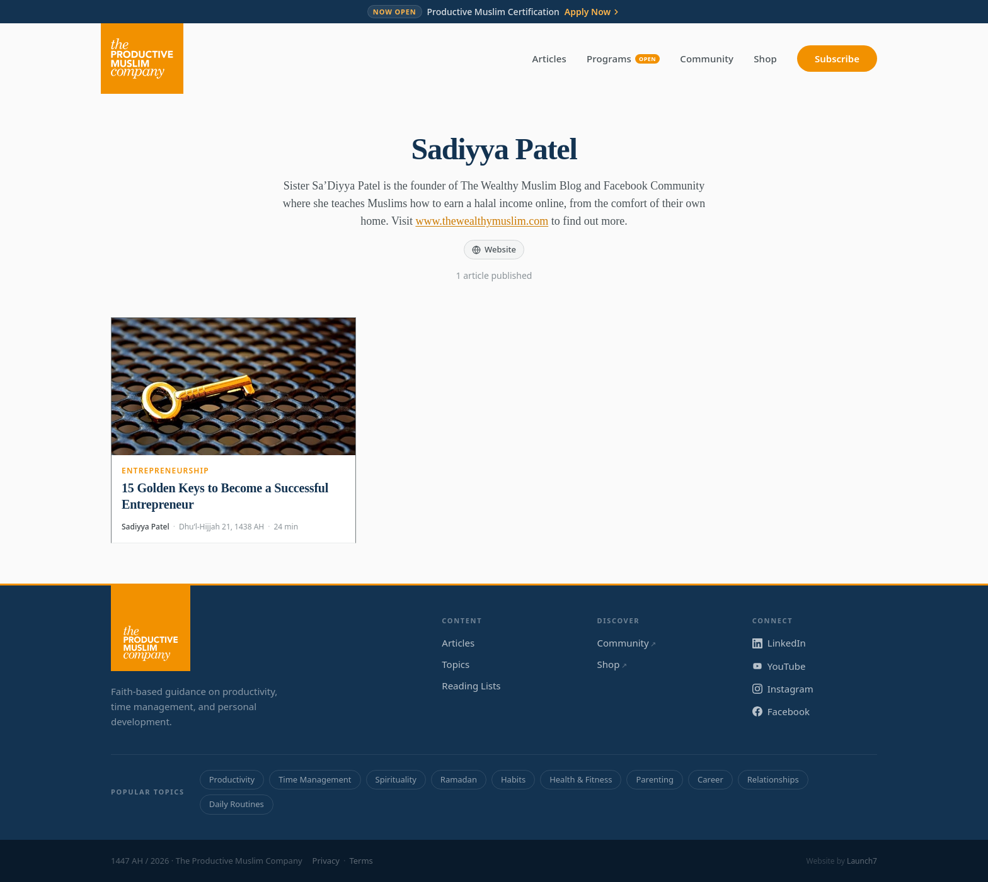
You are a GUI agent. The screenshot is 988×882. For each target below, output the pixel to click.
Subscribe (837, 58)
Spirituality (396, 779)
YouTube (779, 666)
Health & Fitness (580, 779)
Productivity (232, 779)
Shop (765, 58)
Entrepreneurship (165, 470)
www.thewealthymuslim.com (481, 221)
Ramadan (458, 779)
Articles (549, 58)
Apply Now (593, 12)
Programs (623, 58)
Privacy (326, 860)
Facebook (781, 711)
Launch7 (862, 861)
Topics (455, 664)
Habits (513, 779)
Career (710, 779)
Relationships (773, 779)
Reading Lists (471, 685)
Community (706, 58)
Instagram (782, 688)
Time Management (315, 779)
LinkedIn (779, 642)
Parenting (655, 779)
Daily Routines (236, 804)
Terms (360, 860)
